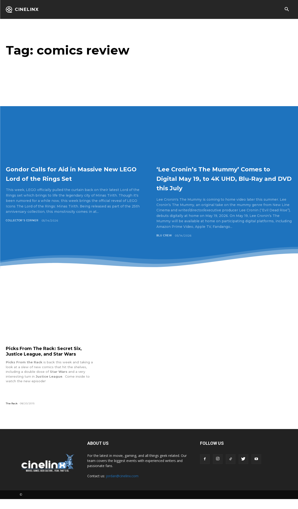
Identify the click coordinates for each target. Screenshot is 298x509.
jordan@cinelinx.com (122, 486)
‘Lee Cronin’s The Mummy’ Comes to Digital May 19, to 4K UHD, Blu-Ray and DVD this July (222, 182)
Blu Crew (164, 245)
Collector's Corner (23, 230)
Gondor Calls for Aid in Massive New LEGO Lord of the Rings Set (72, 177)
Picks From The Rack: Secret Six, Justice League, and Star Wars (48, 360)
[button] (286, 9)
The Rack (12, 413)
